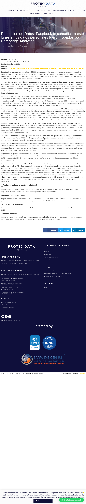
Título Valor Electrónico (51, 257)
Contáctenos (36, 13)
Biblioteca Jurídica (26, 11)
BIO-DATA (47, 251)
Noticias (12, 44)
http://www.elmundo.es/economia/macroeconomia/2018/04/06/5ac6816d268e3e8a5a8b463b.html (47, 68)
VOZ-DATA (47, 249)
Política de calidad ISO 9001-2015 (54, 276)
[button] (84, 10)
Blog (71, 10)
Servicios (40, 10)
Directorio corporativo (8, 305)
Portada (4, 44)
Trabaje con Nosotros (7, 307)
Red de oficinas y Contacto (9, 302)
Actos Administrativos (56, 10)
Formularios (48, 14)
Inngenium (81, 373)
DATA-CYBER (48, 254)
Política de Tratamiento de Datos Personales (57, 273)
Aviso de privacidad (50, 271)
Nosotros (13, 10)
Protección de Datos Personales (53, 260)
